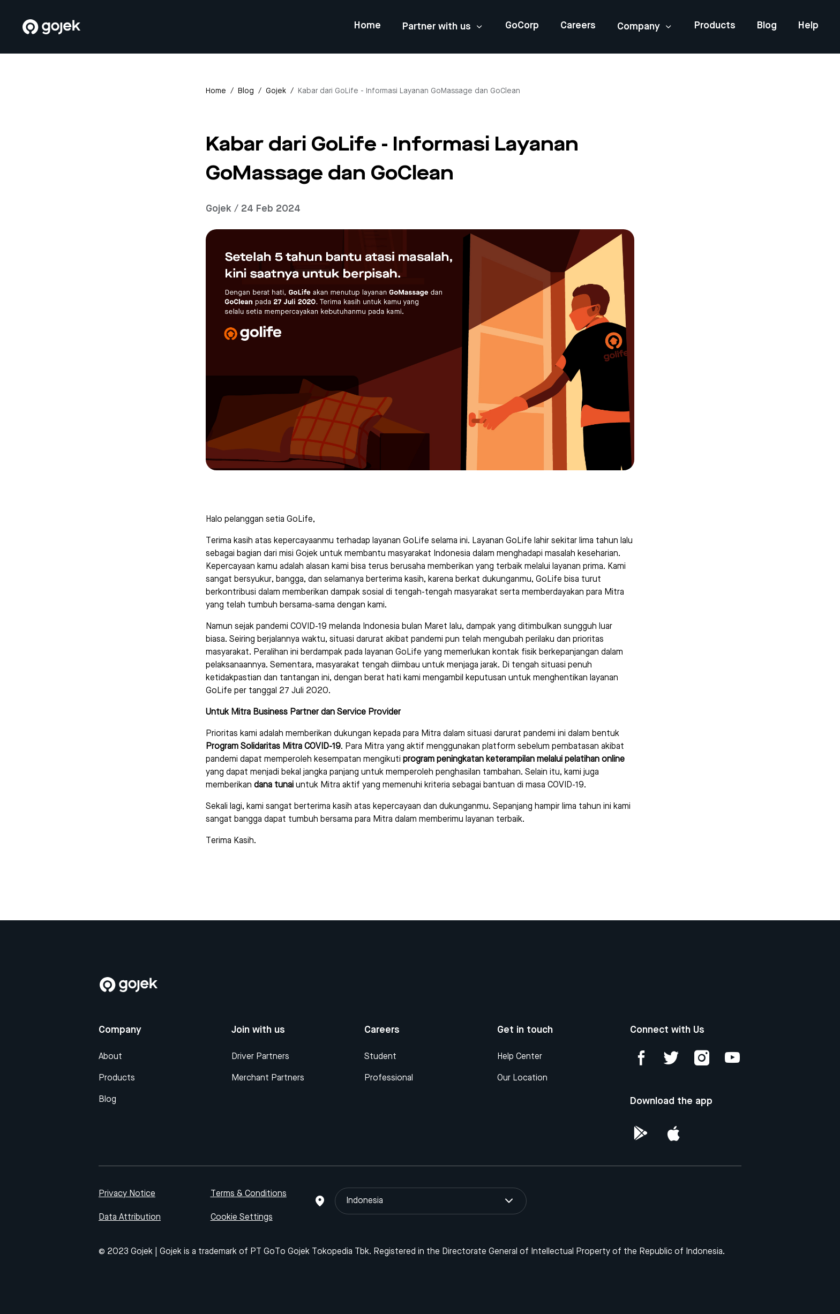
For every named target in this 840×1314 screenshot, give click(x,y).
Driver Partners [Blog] (260, 1057)
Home (367, 26)
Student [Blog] (380, 1057)
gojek (276, 91)
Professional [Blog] (388, 1078)
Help (808, 26)
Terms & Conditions (249, 1194)
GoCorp (522, 26)
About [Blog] (110, 1057)
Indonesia (430, 1201)
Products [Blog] (117, 1078)
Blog (767, 26)
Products (715, 26)
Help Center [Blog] (519, 1057)
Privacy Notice (127, 1194)
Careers (578, 26)
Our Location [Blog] (522, 1078)
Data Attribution (130, 1217)
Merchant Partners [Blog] (267, 1078)
